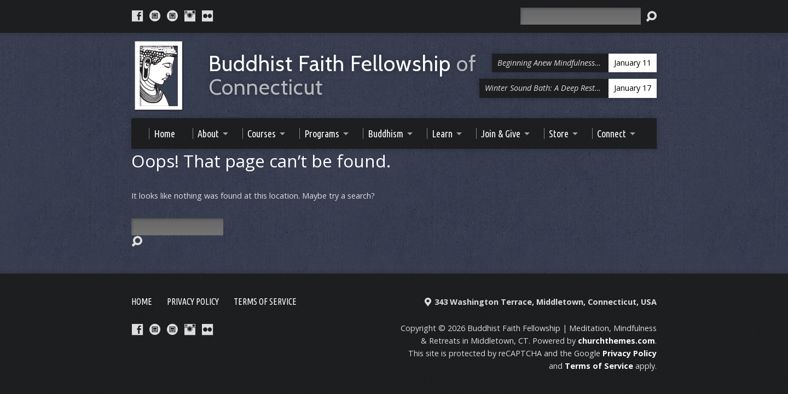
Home (141, 301)
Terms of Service (265, 301)
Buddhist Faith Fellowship (342, 75)
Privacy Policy (193, 301)
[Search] (580, 16)
